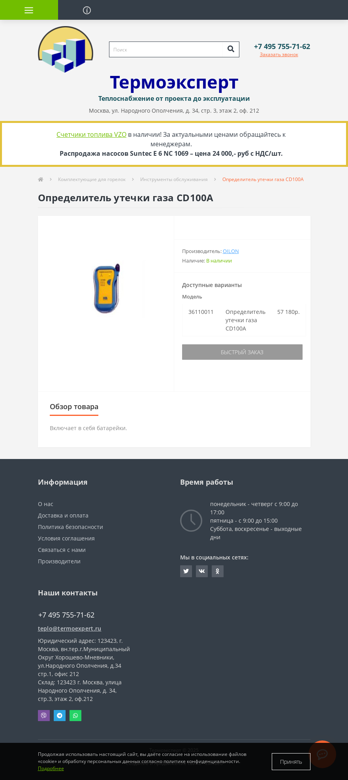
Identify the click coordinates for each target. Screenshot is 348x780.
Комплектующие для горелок (92, 179)
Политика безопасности (70, 527)
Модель (192, 296)
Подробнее (51, 768)
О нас (45, 504)
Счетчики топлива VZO (91, 134)
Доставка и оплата (63, 515)
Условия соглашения (66, 538)
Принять (291, 761)
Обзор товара (74, 406)
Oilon (231, 251)
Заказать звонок (279, 54)
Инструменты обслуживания (174, 179)
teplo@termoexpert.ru (70, 628)
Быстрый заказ (242, 352)
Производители (59, 561)
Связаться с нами (62, 549)
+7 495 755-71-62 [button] (66, 614)
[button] (282, 46)
